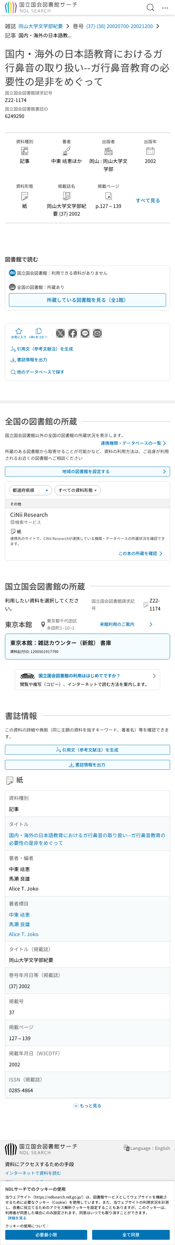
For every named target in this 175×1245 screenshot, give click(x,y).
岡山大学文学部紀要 (40, 26)
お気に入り (18, 333)
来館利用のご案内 (127, 624)
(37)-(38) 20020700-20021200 (119, 26)
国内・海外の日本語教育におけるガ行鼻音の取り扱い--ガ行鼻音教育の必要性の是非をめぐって (87, 839)
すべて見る (148, 200)
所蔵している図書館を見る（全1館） (87, 299)
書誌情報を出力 (28, 359)
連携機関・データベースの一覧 (134, 443)
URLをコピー (38, 333)
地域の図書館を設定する (115, 471)
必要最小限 (46, 1234)
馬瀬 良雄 (19, 924)
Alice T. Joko (24, 934)
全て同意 (131, 1234)
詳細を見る (17, 1217)
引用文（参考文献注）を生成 (41, 349)
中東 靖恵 (19, 914)
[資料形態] (78, 490)
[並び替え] (30, 490)
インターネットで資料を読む (33, 1173)
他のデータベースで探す (37, 372)
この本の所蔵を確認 (141, 553)
